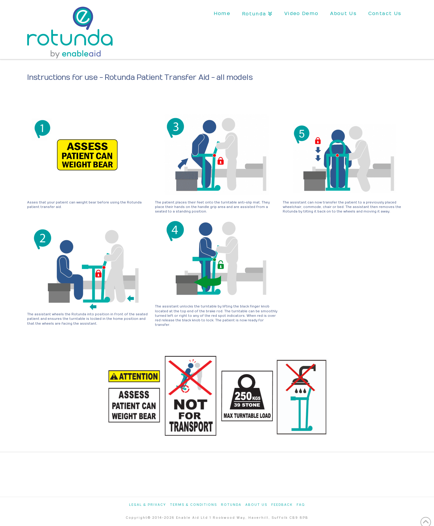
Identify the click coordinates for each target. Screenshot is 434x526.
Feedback (282, 505)
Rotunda (231, 505)
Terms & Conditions (193, 505)
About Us (256, 505)
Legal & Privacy (147, 505)
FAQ (301, 505)
